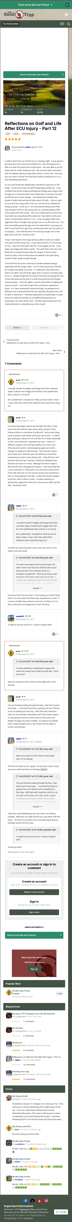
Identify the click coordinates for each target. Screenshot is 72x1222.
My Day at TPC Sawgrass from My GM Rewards (33, 1013)
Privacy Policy (10, 1218)
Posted (31, 1099)
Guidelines (28, 1218)
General (26, 99)
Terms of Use (36, 1215)
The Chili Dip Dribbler (21, 94)
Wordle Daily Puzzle (21, 991)
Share (17, 327)
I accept (61, 1212)
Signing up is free (27, 1209)
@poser (44, 769)
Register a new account (34, 892)
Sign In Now (34, 912)
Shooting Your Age (20, 1071)
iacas (44, 516)
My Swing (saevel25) (21, 1126)
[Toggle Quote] (17, 516)
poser (45, 558)
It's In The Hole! (34, 1016)
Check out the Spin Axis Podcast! (33, 5)
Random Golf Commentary (39, 1045)
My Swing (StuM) (20, 1096)
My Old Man (17, 1028)
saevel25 (47, 830)
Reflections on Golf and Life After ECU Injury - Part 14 (36, 1057)
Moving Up (17, 1042)
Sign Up (34, 969)
